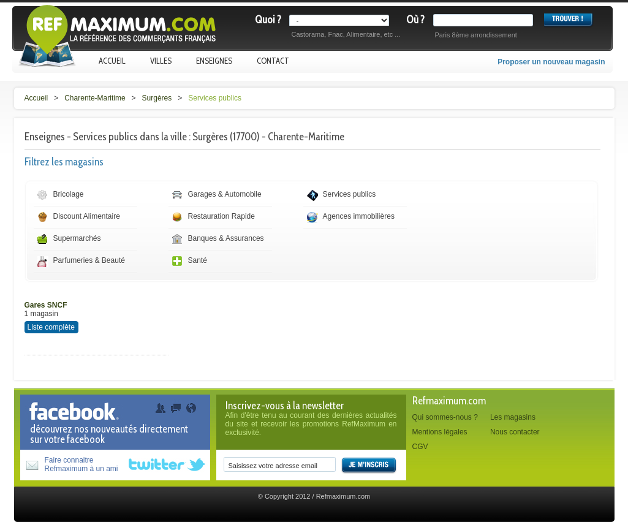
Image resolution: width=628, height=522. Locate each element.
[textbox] (485, 20)
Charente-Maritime (94, 98)
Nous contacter (515, 432)
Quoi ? (268, 19)
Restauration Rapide (221, 216)
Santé (197, 260)
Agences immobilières (359, 216)
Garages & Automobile (225, 194)
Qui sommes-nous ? (445, 417)
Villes (161, 61)
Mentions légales (439, 432)
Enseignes (214, 61)
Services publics (214, 98)
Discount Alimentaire (86, 216)
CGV (420, 446)
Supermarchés (77, 238)
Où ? (415, 19)
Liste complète (51, 327)
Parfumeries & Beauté (89, 260)
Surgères (157, 98)
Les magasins (512, 417)
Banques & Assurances (226, 238)
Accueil (112, 61)
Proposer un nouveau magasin (551, 62)
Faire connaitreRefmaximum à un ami (81, 464)
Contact (273, 61)
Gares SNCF (46, 305)
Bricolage (68, 194)
